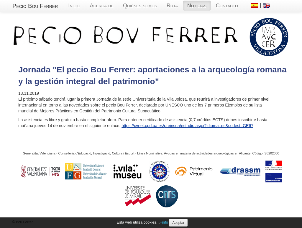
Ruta (172, 6)
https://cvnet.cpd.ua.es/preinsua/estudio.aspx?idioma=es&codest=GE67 (187, 125)
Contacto (227, 6)
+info (164, 222)
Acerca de (102, 6)
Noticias (196, 6)
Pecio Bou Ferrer (35, 6)
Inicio (74, 6)
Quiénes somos (140, 6)
